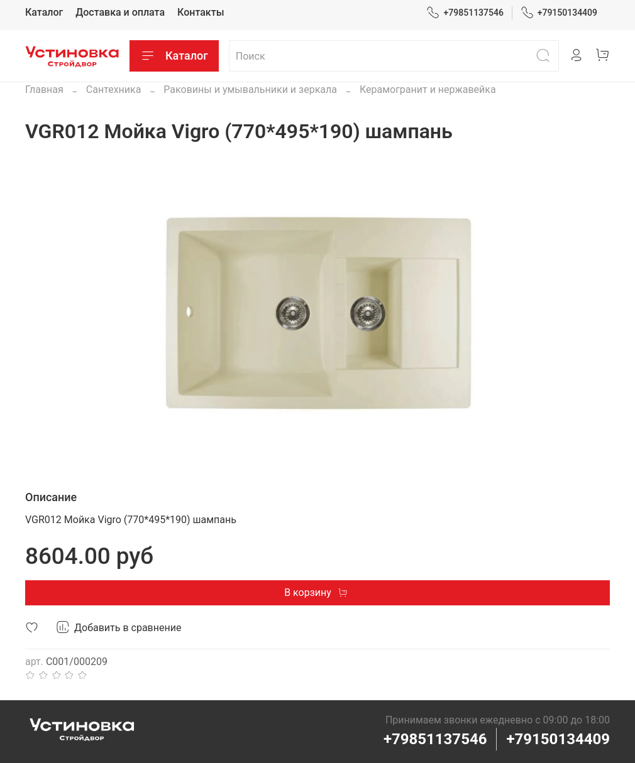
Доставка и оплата (120, 12)
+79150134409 (559, 12)
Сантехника (113, 89)
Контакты (200, 12)
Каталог (44, 12)
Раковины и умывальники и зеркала (250, 89)
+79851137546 (465, 12)
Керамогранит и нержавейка (428, 89)
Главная (44, 89)
